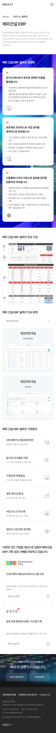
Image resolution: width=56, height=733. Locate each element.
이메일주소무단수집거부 (27, 695)
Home (5, 17)
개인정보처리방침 (9, 695)
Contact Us (44, 695)
